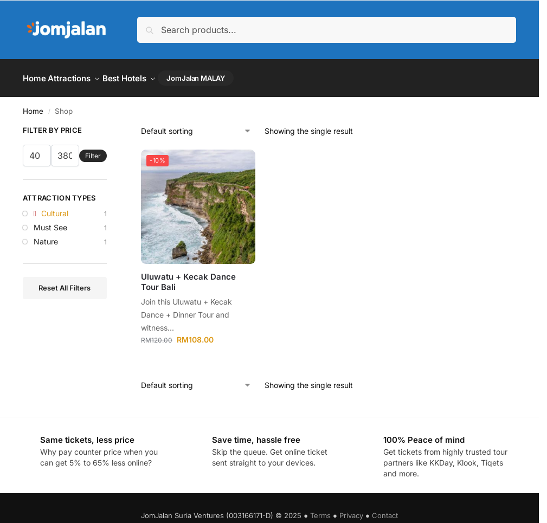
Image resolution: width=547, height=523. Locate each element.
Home (33, 106)
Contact (385, 511)
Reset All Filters (64, 283)
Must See (50, 222)
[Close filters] (110, 127)
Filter (93, 151)
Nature (46, 236)
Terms (320, 511)
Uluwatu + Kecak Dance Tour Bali (188, 277)
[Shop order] (196, 126)
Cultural (54, 209)
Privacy (351, 511)
